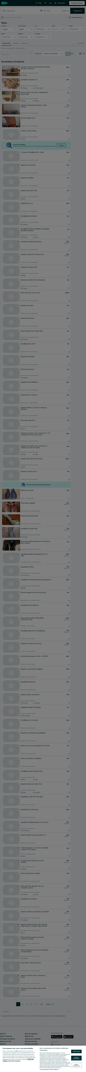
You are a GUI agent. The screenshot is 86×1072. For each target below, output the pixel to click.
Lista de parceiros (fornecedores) (49, 1069)
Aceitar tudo (76, 1051)
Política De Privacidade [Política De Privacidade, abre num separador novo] (14, 1060)
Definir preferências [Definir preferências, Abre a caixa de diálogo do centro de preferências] (76, 1065)
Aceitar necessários (76, 1058)
